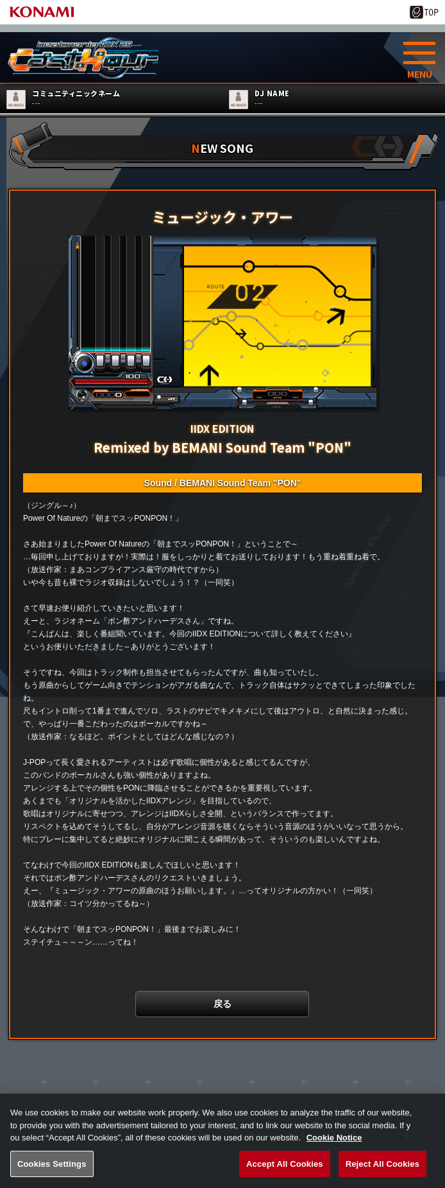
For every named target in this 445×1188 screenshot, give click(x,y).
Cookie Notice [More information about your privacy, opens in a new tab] (334, 1149)
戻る (222, 1007)
